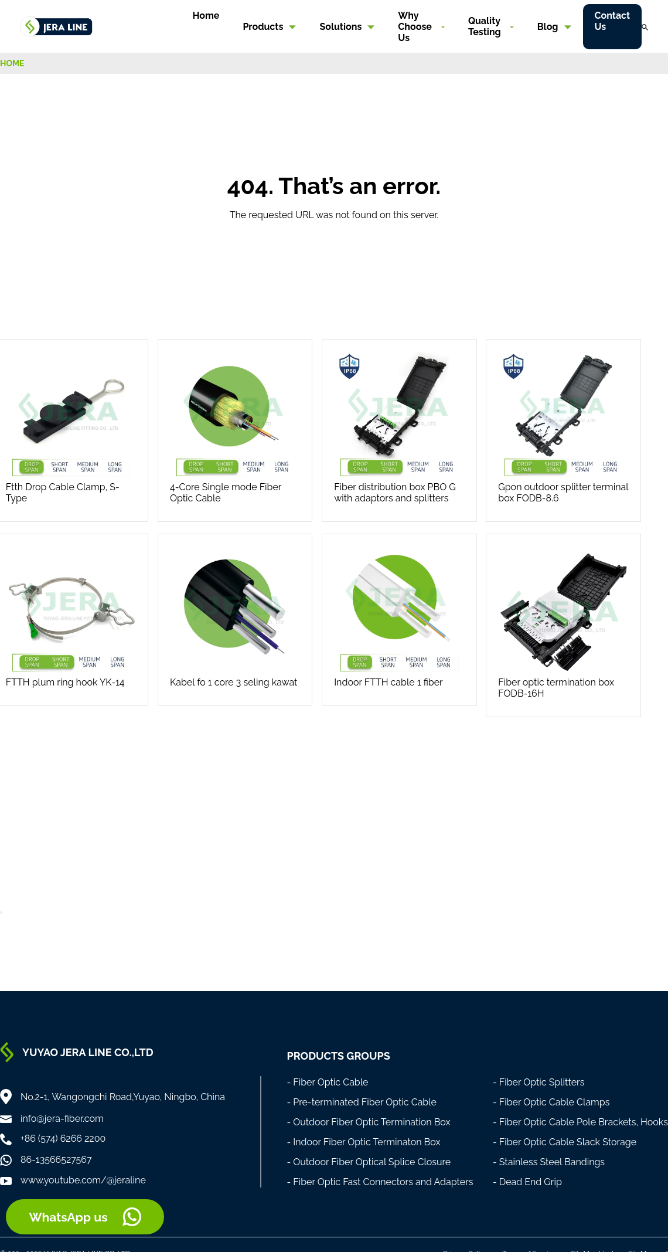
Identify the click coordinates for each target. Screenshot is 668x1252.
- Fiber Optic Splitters (539, 1082)
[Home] (56, 25)
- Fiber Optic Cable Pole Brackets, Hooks (580, 1122)
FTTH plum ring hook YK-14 (65, 682)
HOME (12, 63)
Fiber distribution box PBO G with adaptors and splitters (395, 492)
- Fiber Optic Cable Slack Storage (564, 1142)
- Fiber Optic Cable (327, 1082)
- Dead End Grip (527, 1181)
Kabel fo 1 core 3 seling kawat (233, 682)
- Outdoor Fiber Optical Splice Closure (369, 1162)
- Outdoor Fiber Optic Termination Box (368, 1122)
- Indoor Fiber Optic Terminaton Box (363, 1142)
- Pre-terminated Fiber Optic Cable (362, 1102)
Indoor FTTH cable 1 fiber (388, 682)
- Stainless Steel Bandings (549, 1162)
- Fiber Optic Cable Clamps (551, 1102)
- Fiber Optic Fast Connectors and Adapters (380, 1181)
